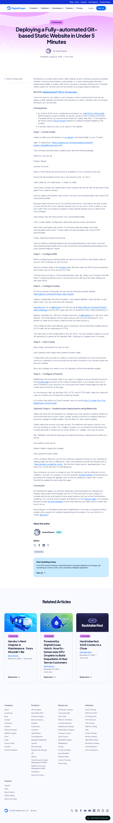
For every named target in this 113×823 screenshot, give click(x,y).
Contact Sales (105, 2)
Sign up (101, 8)
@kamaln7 (44, 515)
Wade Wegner (13, 656)
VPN (86, 730)
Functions (34, 730)
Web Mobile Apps (91, 740)
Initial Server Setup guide (93, 113)
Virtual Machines (91, 746)
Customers (8, 723)
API (32, 753)
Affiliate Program (10, 733)
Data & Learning (37, 720)
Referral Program (10, 730)
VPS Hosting (89, 723)
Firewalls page (43, 382)
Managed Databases (38, 740)
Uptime (33, 757)
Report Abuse (9, 792)
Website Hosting (91, 726)
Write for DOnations (65, 720)
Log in (91, 8)
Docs (77, 2)
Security (7, 746)
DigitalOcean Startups (66, 726)
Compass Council (64, 733)
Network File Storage (39, 750)
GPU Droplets (36, 710)
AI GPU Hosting (90, 710)
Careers (84, 2)
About (6, 710)
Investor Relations (10, 750)
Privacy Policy (9, 743)
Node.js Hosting (91, 736)
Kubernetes (35, 726)
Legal (6, 740)
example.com (39, 307)
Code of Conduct (64, 760)
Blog (71, 2)
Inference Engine (37, 716)
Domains (62, 267)
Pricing (60, 746)
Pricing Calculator (64, 750)
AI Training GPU (90, 716)
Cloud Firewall (59, 121)
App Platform (36, 733)
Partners (7, 726)
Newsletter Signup (65, 740)
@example (56, 307)
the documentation (55, 501)
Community (56, 22)
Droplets (34, 723)
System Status (9, 795)
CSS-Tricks (62, 716)
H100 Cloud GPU (91, 713)
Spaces (34, 743)
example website (85, 475)
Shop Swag (62, 763)
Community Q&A (64, 713)
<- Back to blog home (13, 79)
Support (7, 785)
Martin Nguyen (49, 666)
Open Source (63, 736)
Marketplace (62, 743)
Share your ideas (10, 799)
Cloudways (35, 772)
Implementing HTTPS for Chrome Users (60, 92)
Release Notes (63, 757)
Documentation (63, 753)
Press (6, 736)
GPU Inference (90, 720)
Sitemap (33, 811)
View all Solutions (91, 750)
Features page (90, 499)
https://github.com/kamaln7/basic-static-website (54, 294)
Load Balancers (37, 736)
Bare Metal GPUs (37, 713)
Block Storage (36, 746)
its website (69, 137)
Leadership (8, 713)
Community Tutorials (65, 710)
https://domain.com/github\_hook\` (48, 464)
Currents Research (65, 723)
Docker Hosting (91, 733)
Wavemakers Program (66, 730)
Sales (6, 789)
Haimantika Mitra (86, 652)
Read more (14, 677)
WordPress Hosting (92, 743)
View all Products (37, 775)
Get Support (93, 2)
